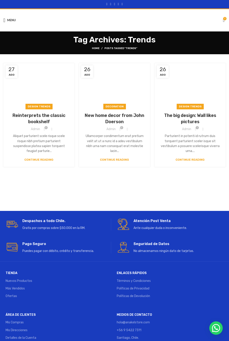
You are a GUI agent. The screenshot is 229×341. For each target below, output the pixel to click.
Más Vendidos (15, 288)
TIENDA (11, 273)
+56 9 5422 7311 (129, 330)
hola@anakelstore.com (133, 322)
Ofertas (11, 296)
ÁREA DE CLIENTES (21, 315)
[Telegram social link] (122, 4)
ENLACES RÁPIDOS (132, 273)
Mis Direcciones (17, 330)
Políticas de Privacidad (133, 288)
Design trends (39, 106)
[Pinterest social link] (114, 4)
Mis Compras (15, 322)
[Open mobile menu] (9, 20)
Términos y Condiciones (134, 281)
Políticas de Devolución (133, 296)
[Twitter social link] (110, 4)
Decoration (115, 106)
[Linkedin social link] (118, 4)
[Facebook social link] (107, 4)
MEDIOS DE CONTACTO (134, 315)
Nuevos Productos (19, 281)
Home (96, 48)
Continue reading (38, 159)
